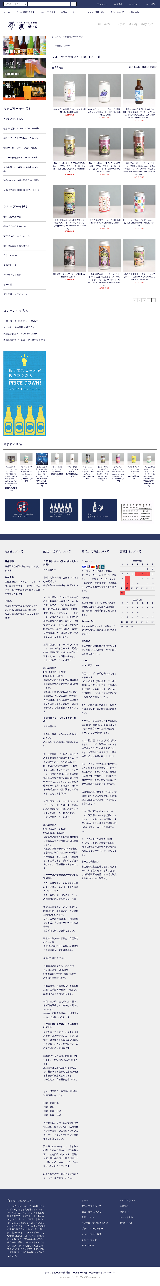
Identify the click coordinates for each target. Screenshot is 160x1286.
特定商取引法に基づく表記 (95, 1223)
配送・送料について (91, 1211)
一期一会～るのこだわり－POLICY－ (21, 321)
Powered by (80, 1278)
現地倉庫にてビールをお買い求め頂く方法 (24, 340)
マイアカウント (127, 1200)
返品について (88, 1217)
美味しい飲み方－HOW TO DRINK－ (21, 333)
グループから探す (46, 12)
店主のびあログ (115, 12)
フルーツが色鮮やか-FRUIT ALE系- (71, 37)
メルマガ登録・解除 (94, 12)
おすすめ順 (134, 67)
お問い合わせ (133, 12)
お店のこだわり (65, 12)
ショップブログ (89, 1240)
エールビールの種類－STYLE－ (18, 327)
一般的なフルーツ (62, 46)
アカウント (100, 4)
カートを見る (126, 1217)
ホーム (7, 12)
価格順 (145, 67)
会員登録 (116, 4)
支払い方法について (91, 1206)
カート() (148, 4)
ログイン (131, 4)
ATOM (91, 1245)
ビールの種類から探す (23, 12)
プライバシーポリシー (92, 1228)
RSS (84, 1245)
